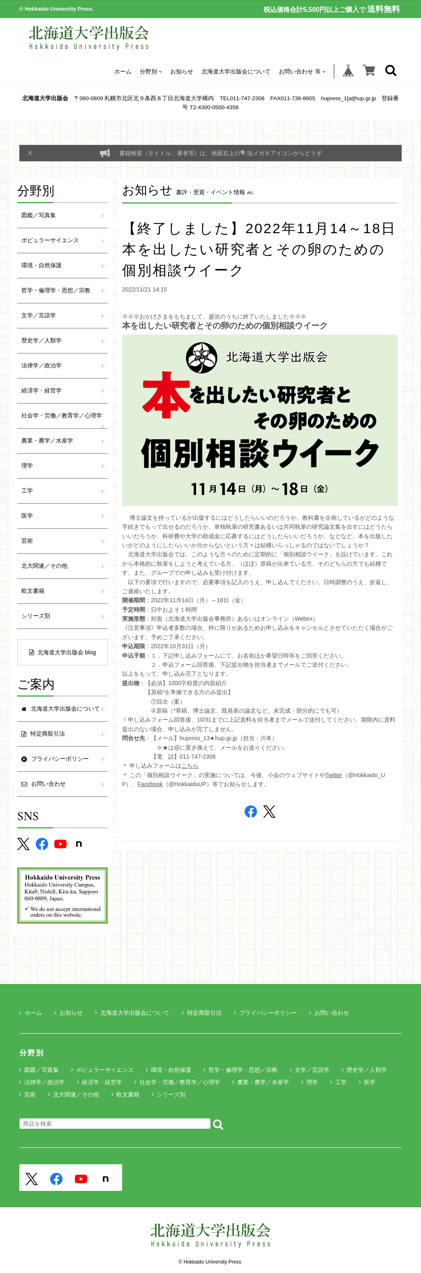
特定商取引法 (202, 1012)
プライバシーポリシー (265, 1012)
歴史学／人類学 (41, 340)
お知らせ (181, 71)
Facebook (149, 784)
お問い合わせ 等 (302, 71)
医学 (27, 516)
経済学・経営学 (41, 391)
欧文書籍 (32, 591)
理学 (27, 466)
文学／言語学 (38, 315)
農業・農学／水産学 (47, 441)
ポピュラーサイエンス (50, 240)
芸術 (27, 541)
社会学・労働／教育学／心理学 (61, 416)
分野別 (151, 71)
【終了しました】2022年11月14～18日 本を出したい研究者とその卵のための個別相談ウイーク (259, 249)
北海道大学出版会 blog (62, 652)
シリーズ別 (35, 616)
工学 (27, 491)
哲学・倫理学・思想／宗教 (55, 290)
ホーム (123, 71)
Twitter (333, 775)
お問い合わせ (329, 1012)
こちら (190, 765)
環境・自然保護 (41, 265)
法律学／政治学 (41, 365)
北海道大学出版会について (236, 71)
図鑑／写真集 (38, 215)
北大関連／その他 (44, 566)
